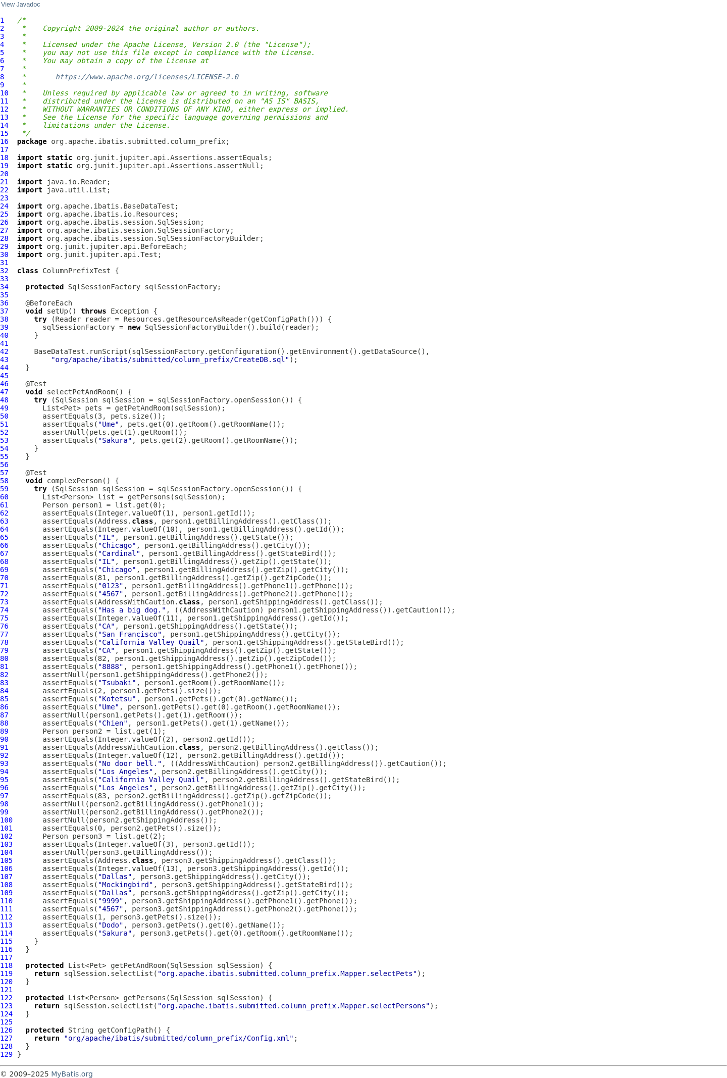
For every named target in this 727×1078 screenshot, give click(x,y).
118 (6, 965)
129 (6, 1054)
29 (4, 246)
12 (4, 109)
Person (55, 505)
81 (4, 666)
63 (4, 521)
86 (4, 707)
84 (4, 691)
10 (4, 93)
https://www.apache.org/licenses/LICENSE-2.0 (147, 77)
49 (4, 408)
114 (6, 933)
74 (4, 610)
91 (4, 747)
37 (4, 311)
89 (4, 731)
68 (4, 561)
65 (4, 537)
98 (4, 804)
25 (4, 214)
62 (4, 513)
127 (6, 1038)
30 (4, 254)
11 (4, 101)
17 (4, 149)
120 (6, 982)
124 (6, 1014)
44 (4, 368)
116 (6, 949)
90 (4, 739)
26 (4, 222)
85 (4, 699)
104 (6, 852)
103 (6, 844)
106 (6, 868)
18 (4, 157)
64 (4, 529)
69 (4, 570)
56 (4, 464)
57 (4, 473)
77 (4, 634)
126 (6, 1030)
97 (4, 796)
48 (4, 400)
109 (6, 893)
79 (4, 650)
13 (4, 117)
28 (4, 238)
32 (4, 271)
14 (4, 125)
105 (6, 860)
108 (6, 885)
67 (4, 553)
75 (4, 618)
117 (6, 957)
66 (4, 545)
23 (4, 198)
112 (6, 917)
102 (6, 836)
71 (4, 586)
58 (4, 481)
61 (4, 505)
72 (4, 594)
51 (4, 424)
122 (6, 998)
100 (6, 820)
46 (4, 384)
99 (4, 812)
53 (4, 440)
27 (4, 230)
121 (6, 990)
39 (4, 327)
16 (4, 141)
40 (4, 335)
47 (4, 392)
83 (4, 683)
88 (4, 723)
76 (4, 626)
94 (4, 771)
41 (4, 343)
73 (4, 602)
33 (4, 279)
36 (4, 303)
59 (4, 489)
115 (6, 941)
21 (4, 182)
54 (4, 448)
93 (4, 763)
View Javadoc (20, 4)
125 (6, 1022)
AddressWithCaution (221, 610)
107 (6, 876)
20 (4, 174)
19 (4, 166)
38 (4, 319)
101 (6, 828)
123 (6, 1006)
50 (4, 416)
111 (6, 909)
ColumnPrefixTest (76, 271)
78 (4, 642)
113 (6, 925)
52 (4, 432)
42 (4, 351)
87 (4, 715)
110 (6, 901)
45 (4, 376)
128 (6, 1046)
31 (4, 263)
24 (4, 206)
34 (4, 287)
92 (4, 755)
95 (4, 780)
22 (4, 190)
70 (4, 578)
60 (4, 497)
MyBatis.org (72, 1074)
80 (4, 658)
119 (6, 973)
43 (4, 359)
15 (4, 133)
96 (4, 788)
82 (4, 675)
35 (4, 295)
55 (4, 456)
